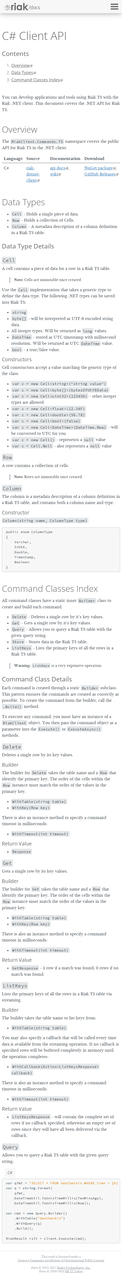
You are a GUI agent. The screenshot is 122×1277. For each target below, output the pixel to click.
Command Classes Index (35, 80)
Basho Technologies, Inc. (74, 1267)
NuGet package (98, 168)
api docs (57, 168)
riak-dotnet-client (33, 174)
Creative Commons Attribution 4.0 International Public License (61, 1260)
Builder (10, 764)
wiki (54, 174)
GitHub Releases (100, 174)
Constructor (15, 512)
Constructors (17, 359)
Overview (20, 65)
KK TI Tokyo (74, 1271)
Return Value (17, 843)
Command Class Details (37, 679)
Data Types (22, 72)
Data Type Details (28, 246)
